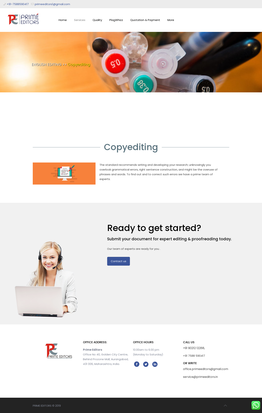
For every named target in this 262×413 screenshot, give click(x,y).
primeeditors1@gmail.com (52, 4)
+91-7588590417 (18, 4)
